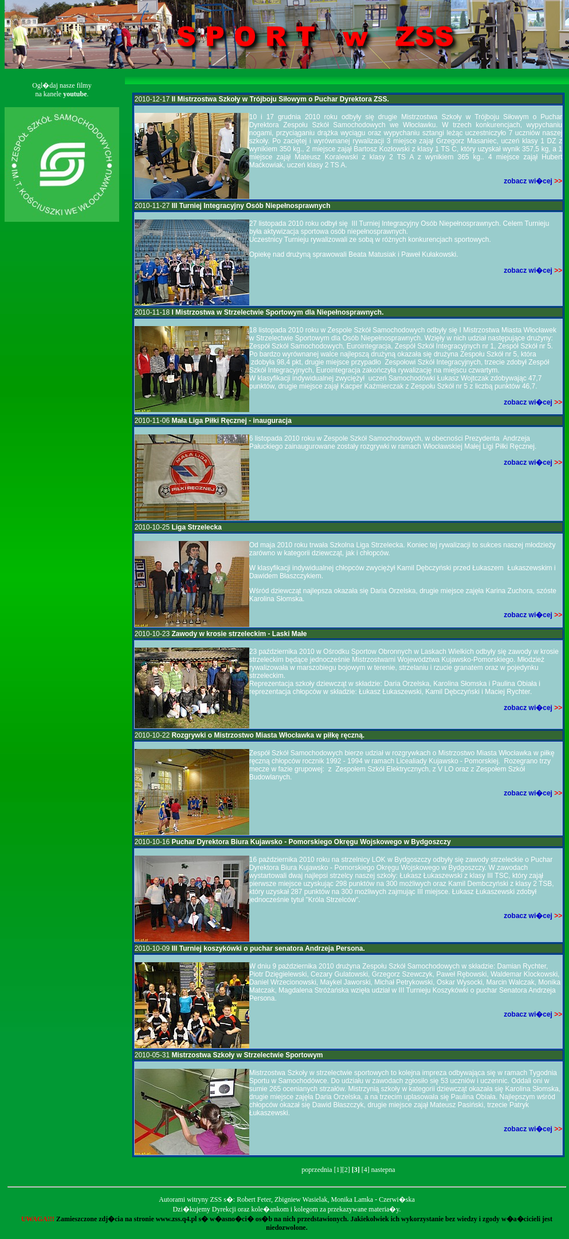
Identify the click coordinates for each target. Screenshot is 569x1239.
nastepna (383, 1170)
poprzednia (316, 1170)
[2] (346, 1170)
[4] (366, 1170)
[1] (338, 1170)
